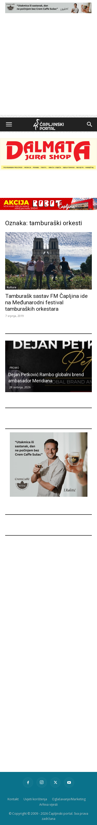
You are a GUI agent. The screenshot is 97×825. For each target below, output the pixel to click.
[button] (9, 124)
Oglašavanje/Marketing (69, 799)
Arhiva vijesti (48, 804)
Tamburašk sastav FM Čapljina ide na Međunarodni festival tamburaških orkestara (46, 302)
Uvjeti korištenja (35, 799)
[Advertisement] (48, 66)
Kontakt (13, 799)
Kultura (11, 287)
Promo (14, 367)
